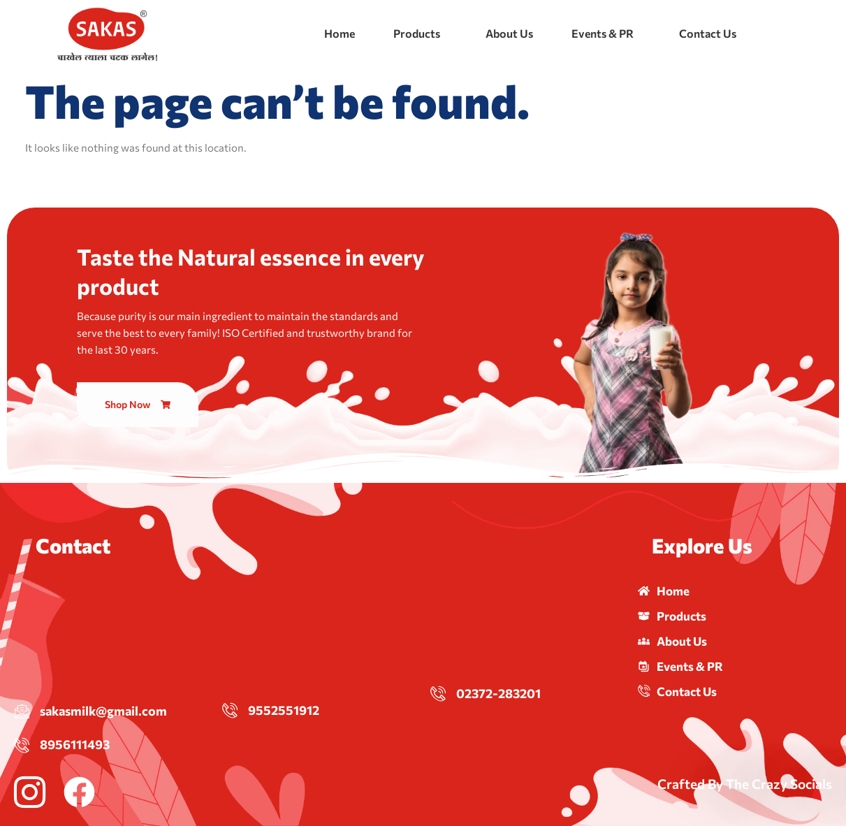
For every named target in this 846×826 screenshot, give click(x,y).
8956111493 (75, 744)
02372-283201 (498, 693)
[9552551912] (230, 710)
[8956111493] (21, 745)
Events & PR (602, 33)
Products (416, 33)
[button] (420, 33)
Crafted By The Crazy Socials (744, 784)
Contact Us (707, 33)
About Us (509, 33)
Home (339, 33)
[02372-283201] (438, 693)
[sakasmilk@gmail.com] (21, 710)
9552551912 (283, 710)
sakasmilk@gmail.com (103, 710)
